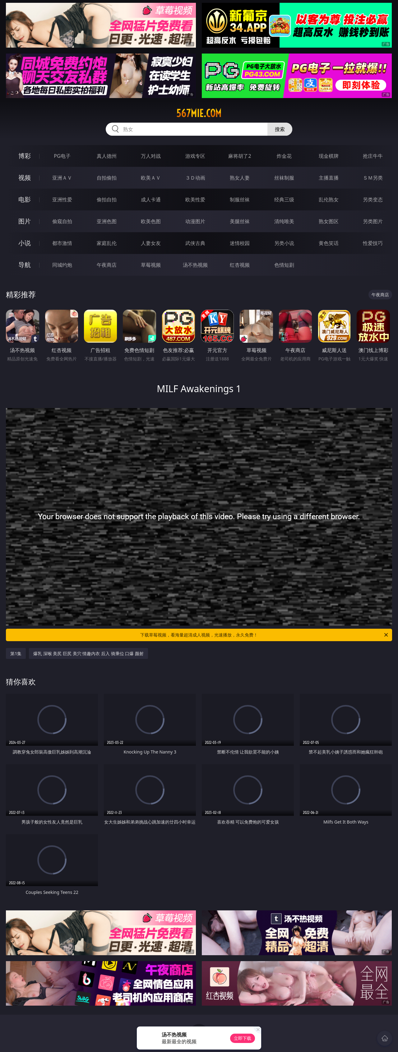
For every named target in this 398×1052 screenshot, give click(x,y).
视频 (24, 177)
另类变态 (373, 199)
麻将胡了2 (239, 156)
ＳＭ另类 (373, 177)
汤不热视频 (195, 264)
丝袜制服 (284, 177)
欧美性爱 (195, 199)
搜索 (280, 129)
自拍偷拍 (107, 177)
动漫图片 (195, 221)
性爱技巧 (373, 243)
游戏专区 (195, 156)
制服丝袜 (240, 199)
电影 (24, 199)
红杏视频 (240, 264)
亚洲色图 (107, 221)
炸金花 (284, 156)
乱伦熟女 (329, 199)
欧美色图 (151, 221)
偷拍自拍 (107, 199)
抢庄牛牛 (373, 156)
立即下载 (242, 1038)
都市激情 (62, 243)
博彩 (24, 156)
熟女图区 (329, 221)
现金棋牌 (329, 156)
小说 (24, 243)
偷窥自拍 (62, 221)
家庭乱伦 (107, 243)
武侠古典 (195, 243)
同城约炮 (62, 264)
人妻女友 (151, 243)
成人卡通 (151, 199)
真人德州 (107, 156)
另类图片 (373, 221)
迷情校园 (240, 243)
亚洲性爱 (62, 199)
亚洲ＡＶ (62, 177)
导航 (24, 265)
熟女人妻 (240, 177)
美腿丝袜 (240, 221)
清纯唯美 (284, 221)
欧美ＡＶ (151, 177)
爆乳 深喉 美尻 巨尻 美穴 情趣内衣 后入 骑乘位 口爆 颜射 (88, 653)
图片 (24, 221)
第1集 (15, 653)
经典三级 (284, 199)
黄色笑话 (329, 243)
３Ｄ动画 (195, 177)
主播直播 (329, 177)
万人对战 (151, 156)
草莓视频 (151, 264)
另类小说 (284, 243)
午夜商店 (107, 264)
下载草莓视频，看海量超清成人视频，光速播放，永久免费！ (264, 635)
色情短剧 (284, 264)
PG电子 (62, 156)
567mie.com (198, 113)
